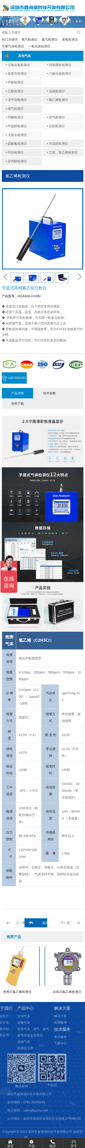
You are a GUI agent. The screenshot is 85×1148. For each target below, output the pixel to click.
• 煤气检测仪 (15, 108)
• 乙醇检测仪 (15, 91)
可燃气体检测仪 (13, 46)
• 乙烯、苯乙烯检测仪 (62, 152)
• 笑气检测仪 (56, 117)
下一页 (65, 923)
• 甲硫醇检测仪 (16, 126)
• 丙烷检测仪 (15, 152)
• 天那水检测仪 (16, 135)
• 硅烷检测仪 (56, 126)
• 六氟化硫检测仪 (59, 73)
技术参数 (49, 393)
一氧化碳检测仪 (39, 46)
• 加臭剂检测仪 (16, 73)
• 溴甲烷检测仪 (16, 100)
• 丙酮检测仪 (15, 117)
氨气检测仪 (50, 39)
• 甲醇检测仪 (15, 82)
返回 (45, 923)
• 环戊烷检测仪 (57, 143)
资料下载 (17, 403)
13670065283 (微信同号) (14, 380)
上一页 (20, 923)
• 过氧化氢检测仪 (18, 65)
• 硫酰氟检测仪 (16, 143)
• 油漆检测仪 (56, 91)
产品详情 (17, 393)
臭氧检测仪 (70, 39)
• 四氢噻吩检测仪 (59, 65)
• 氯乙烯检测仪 (57, 100)
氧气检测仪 (29, 39)
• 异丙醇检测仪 (16, 161)
